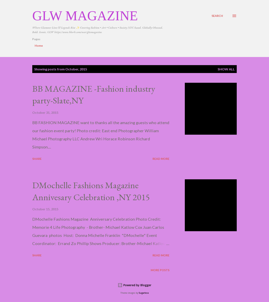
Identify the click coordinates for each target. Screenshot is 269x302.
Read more (161, 158)
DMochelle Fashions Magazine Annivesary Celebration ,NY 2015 (91, 191)
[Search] (217, 16)
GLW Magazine (85, 15)
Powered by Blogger (134, 285)
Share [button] (37, 158)
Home (39, 45)
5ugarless (144, 293)
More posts (160, 270)
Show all (226, 69)
